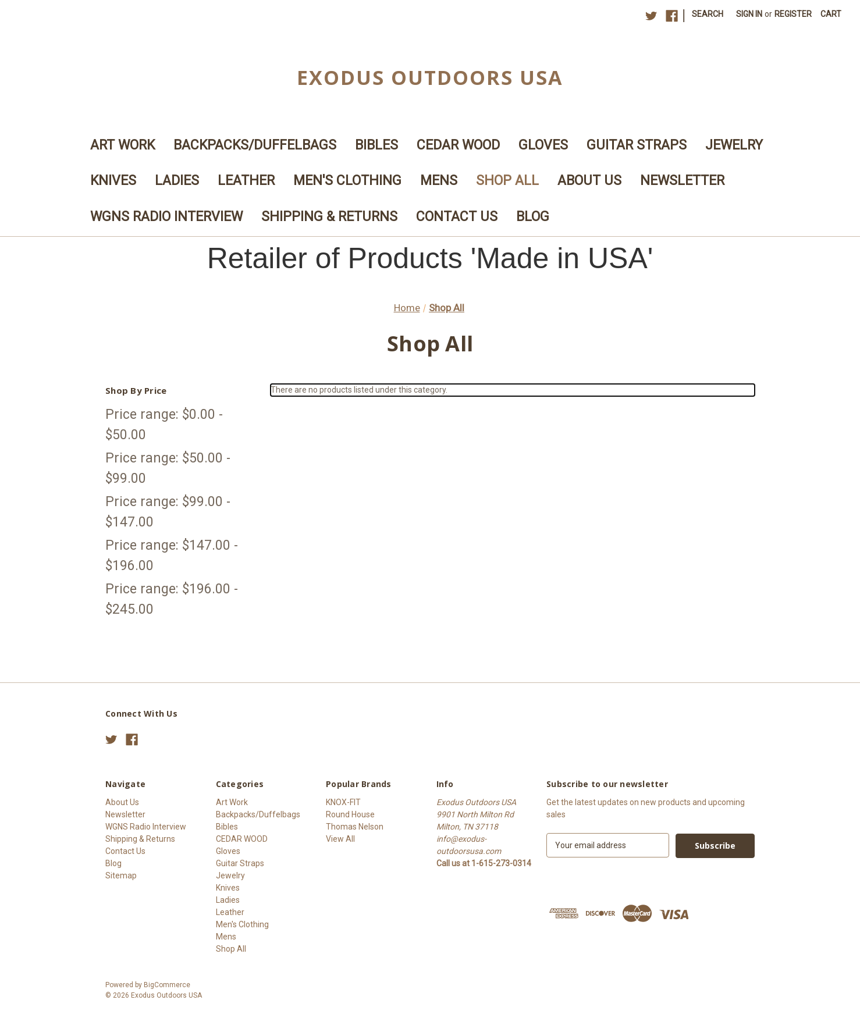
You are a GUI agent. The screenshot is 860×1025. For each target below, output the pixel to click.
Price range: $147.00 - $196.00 (171, 556)
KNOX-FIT (343, 802)
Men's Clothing (347, 180)
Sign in (749, 14)
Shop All (507, 180)
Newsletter (682, 180)
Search (707, 14)
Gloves (543, 145)
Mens (438, 180)
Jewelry (734, 145)
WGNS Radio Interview (166, 217)
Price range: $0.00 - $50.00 (164, 425)
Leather (246, 180)
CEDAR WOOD (458, 145)
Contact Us (456, 217)
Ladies (177, 180)
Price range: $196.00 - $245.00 (171, 599)
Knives (113, 180)
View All (340, 839)
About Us (589, 180)
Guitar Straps (637, 145)
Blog (532, 217)
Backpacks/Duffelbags (254, 145)
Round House (350, 814)
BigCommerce (167, 985)
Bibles (376, 145)
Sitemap (121, 875)
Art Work (122, 145)
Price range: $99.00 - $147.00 (167, 512)
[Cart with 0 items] (831, 14)
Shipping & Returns (329, 217)
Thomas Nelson (354, 826)
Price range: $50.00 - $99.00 (167, 468)
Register (793, 14)
